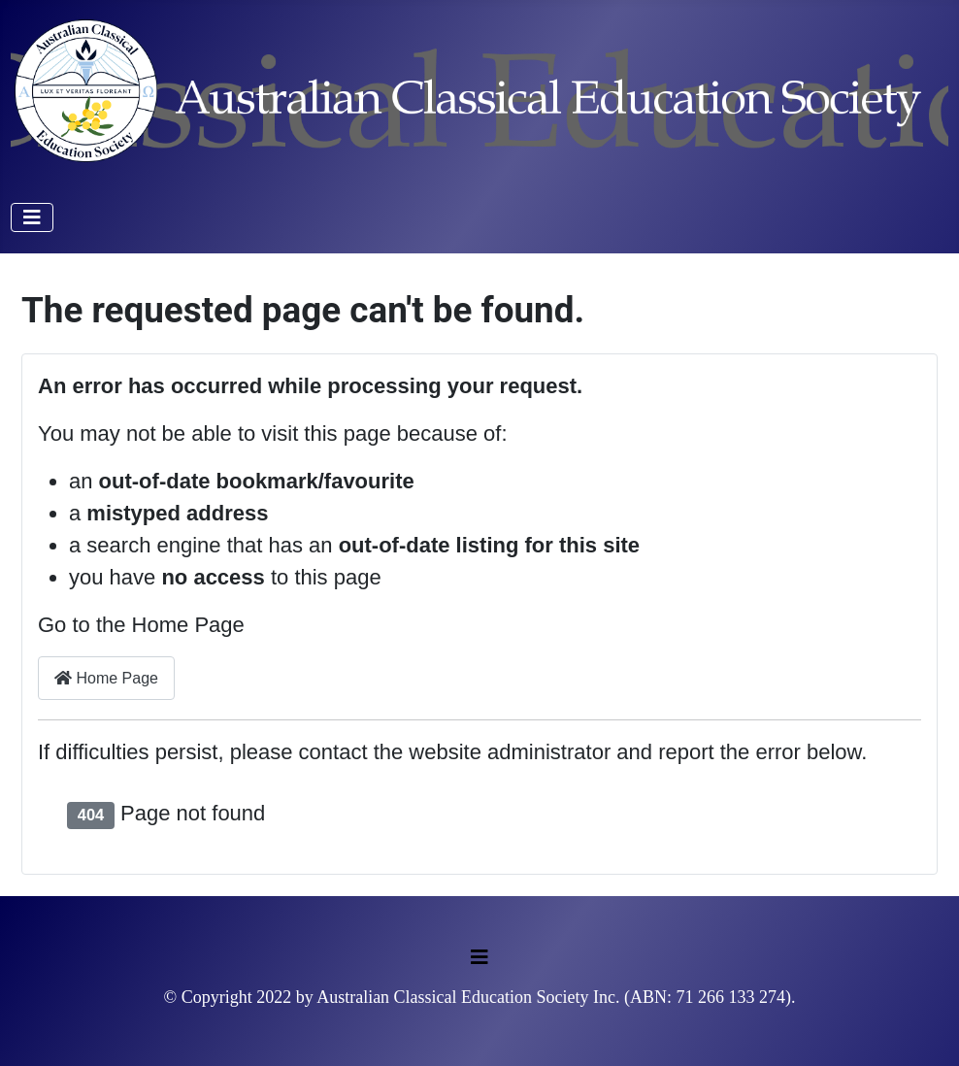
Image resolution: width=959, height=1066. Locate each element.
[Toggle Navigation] (32, 217)
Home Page (106, 678)
